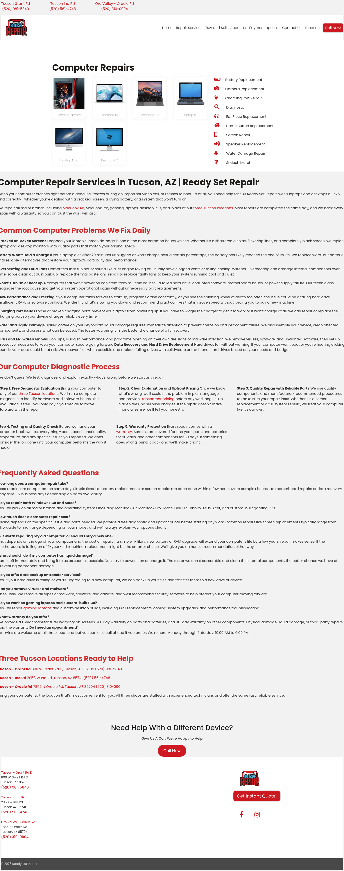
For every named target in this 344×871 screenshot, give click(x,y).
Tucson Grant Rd (15, 3)
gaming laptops (37, 608)
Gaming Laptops (69, 115)
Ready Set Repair (25, 864)
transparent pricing (157, 398)
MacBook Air (109, 115)
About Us (238, 27)
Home (167, 27)
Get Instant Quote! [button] (257, 796)
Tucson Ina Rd (62, 3)
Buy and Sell (216, 27)
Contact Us (291, 27)
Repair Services (189, 27)
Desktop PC (109, 160)
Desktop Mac (69, 160)
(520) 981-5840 (15, 8)
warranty (124, 431)
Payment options (264, 27)
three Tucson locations (213, 208)
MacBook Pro (150, 115)
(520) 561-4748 (62, 8)
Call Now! (333, 27)
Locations (313, 27)
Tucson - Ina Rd (13, 797)
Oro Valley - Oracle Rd (114, 3)
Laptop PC (190, 115)
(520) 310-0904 (114, 8)
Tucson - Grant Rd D (16, 772)
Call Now (172, 750)
